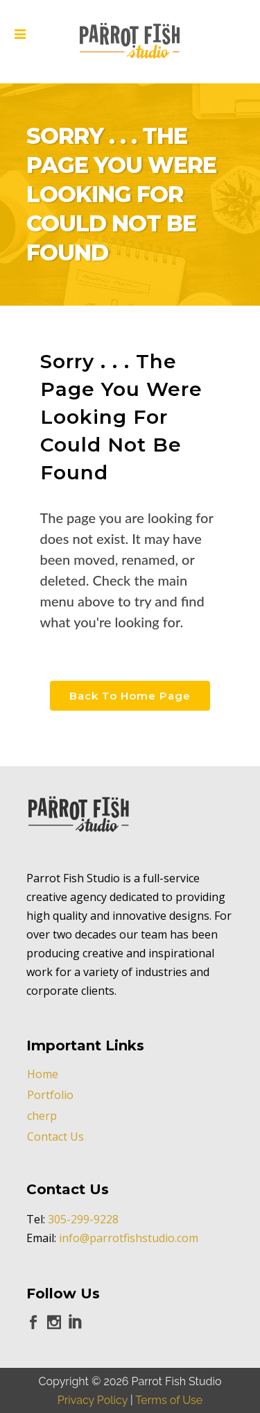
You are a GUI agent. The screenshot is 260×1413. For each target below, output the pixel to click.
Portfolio (50, 1094)
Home (42, 1074)
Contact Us (55, 1136)
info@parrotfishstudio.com (128, 1238)
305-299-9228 (83, 1219)
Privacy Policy (93, 1400)
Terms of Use (168, 1400)
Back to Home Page (130, 695)
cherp (42, 1115)
